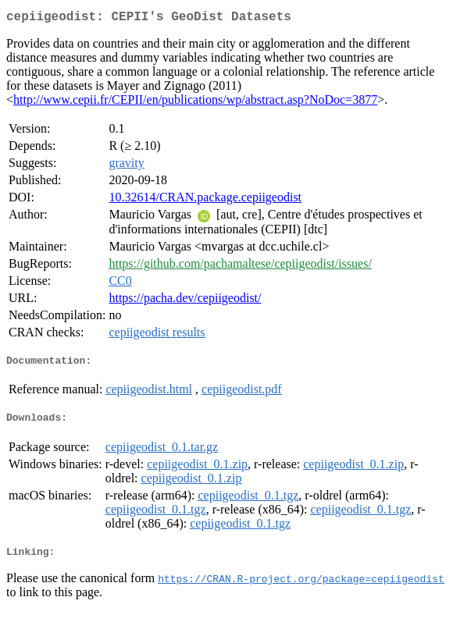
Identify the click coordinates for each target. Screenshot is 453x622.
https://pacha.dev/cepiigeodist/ (185, 300)
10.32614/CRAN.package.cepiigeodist (205, 200)
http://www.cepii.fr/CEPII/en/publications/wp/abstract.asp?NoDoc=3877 (195, 102)
